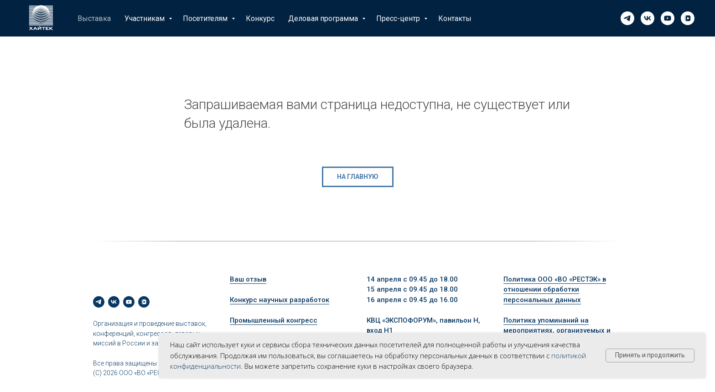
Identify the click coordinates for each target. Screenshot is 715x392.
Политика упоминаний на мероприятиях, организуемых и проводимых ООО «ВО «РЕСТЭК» (557, 330)
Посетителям (206, 18)
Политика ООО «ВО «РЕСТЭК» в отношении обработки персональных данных (554, 289)
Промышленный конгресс (273, 320)
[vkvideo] (687, 18)
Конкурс (260, 18)
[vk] (647, 18)
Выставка (94, 18)
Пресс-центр (399, 18)
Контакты (454, 18)
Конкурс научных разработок (279, 300)
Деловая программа (324, 18)
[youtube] (667, 18)
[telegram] (627, 18)
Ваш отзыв (248, 279)
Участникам (145, 18)
